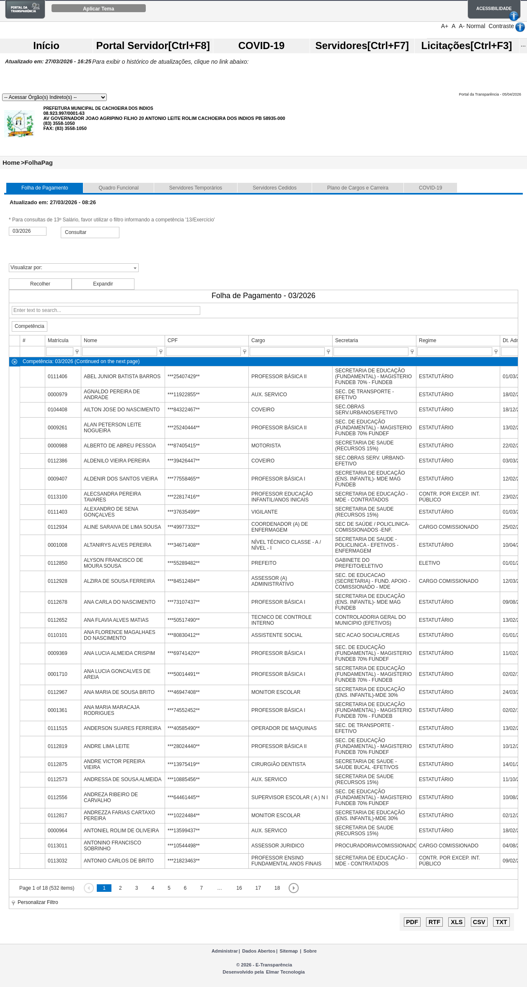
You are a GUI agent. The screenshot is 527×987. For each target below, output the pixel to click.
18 (277, 888)
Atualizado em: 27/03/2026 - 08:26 (53, 202)
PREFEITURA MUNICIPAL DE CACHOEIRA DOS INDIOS (98, 108)
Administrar (225, 950)
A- (462, 26)
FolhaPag (38, 162)
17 (258, 888)
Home (11, 162)
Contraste (501, 26)
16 (239, 888)
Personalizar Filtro (38, 902)
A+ (445, 26)
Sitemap (288, 950)
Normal (475, 26)
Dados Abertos (258, 950)
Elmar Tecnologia (285, 971)
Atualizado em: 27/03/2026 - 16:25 (48, 61)
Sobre (310, 950)
